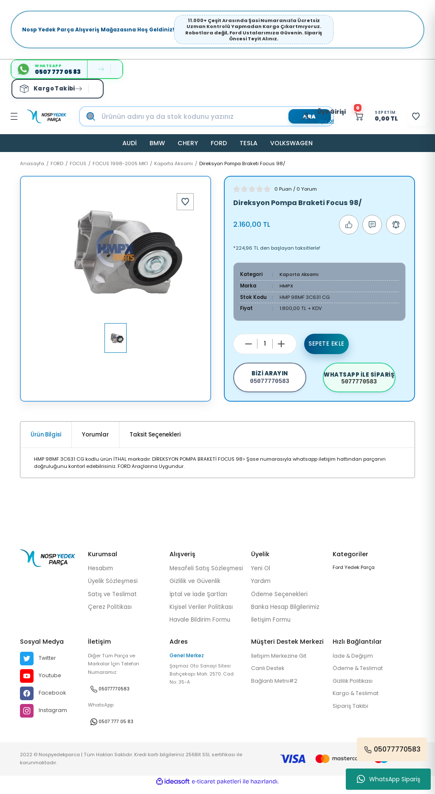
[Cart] (365, 116)
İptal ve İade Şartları (198, 599)
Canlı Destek (269, 674)
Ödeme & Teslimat (360, 674)
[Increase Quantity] (281, 343)
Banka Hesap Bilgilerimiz (285, 612)
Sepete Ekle (326, 343)
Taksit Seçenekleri (155, 440)
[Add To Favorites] (185, 201)
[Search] (215, 116)
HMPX (287, 285)
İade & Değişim (354, 662)
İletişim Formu (271, 625)
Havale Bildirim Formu (199, 625)
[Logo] (46, 116)
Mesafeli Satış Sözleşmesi (206, 574)
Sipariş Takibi (351, 713)
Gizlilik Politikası (354, 687)
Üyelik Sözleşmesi (113, 587)
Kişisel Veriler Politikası (201, 612)
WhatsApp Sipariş (388, 779)
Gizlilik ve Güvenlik (194, 587)
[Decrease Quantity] (248, 343)
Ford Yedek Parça (354, 572)
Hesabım (100, 574)
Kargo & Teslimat (357, 700)
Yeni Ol (260, 574)
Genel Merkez (186, 661)
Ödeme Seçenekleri (279, 599)
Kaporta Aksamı (300, 274)
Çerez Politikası (110, 612)
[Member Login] (293, 116)
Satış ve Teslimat (112, 599)
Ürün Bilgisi (46, 440)
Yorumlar (95, 440)
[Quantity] (265, 343)
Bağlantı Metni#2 (275, 687)
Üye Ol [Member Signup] (310, 121)
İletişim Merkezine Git (281, 662)
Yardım (261, 587)
